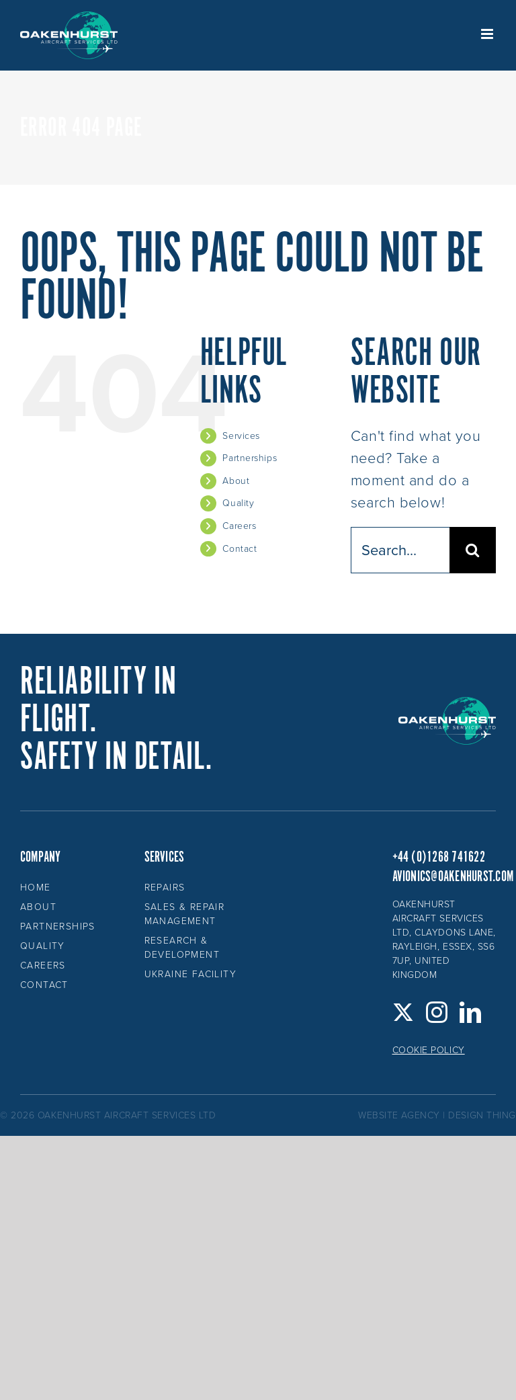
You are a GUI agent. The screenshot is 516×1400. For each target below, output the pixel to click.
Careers (239, 526)
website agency (399, 1115)
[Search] (472, 550)
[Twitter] (403, 1012)
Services (240, 436)
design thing (482, 1115)
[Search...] (400, 550)
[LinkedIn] (471, 1012)
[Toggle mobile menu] (488, 34)
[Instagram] (437, 1012)
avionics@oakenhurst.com (453, 877)
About (235, 481)
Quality (238, 503)
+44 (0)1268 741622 (438, 857)
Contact (239, 549)
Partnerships (249, 458)
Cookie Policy (428, 1050)
